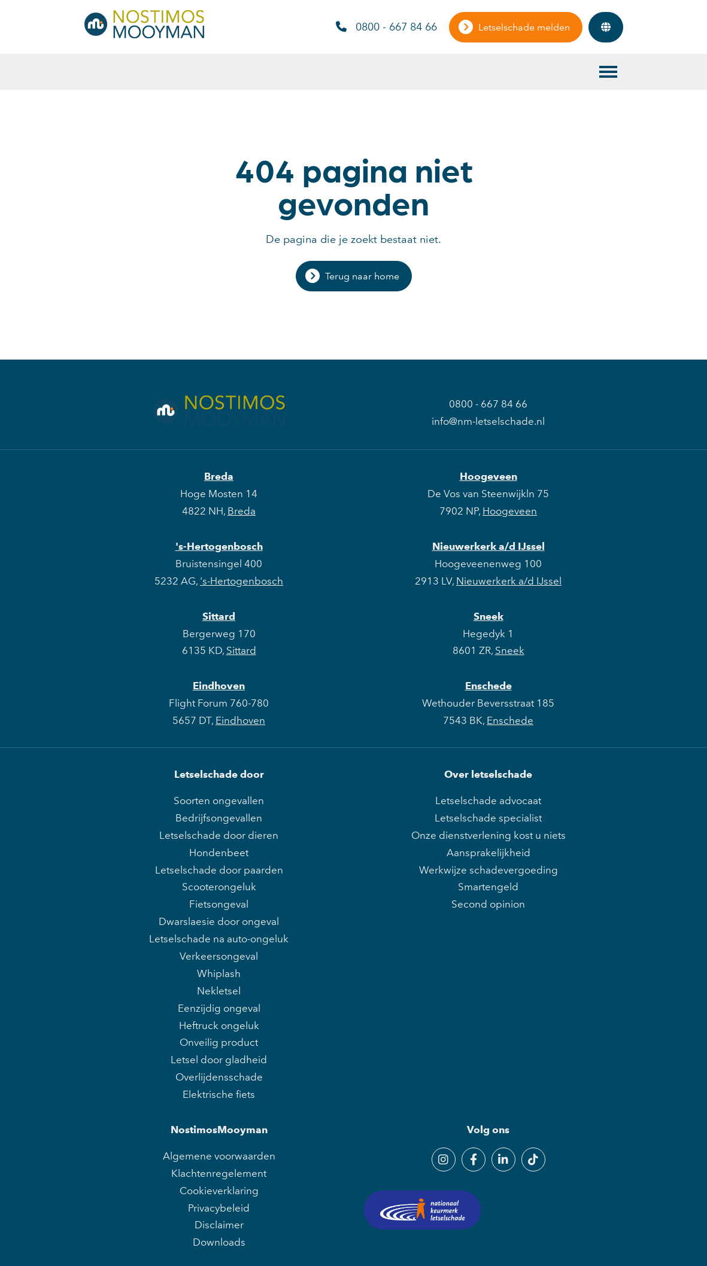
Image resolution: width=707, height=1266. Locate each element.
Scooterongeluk (219, 887)
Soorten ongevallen (219, 801)
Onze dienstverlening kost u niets (488, 835)
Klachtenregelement (218, 1173)
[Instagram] (444, 1159)
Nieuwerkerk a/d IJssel (488, 546)
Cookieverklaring (219, 1191)
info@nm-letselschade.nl (488, 421)
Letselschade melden (524, 27)
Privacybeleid (219, 1208)
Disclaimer (219, 1225)
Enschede (488, 686)
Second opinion (488, 904)
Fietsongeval (218, 904)
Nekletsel (219, 991)
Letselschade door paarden (219, 870)
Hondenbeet (218, 853)
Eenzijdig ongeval (219, 1008)
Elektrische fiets (219, 1094)
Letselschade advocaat (488, 801)
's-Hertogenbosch (219, 546)
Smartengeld (488, 887)
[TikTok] (533, 1159)
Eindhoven (219, 686)
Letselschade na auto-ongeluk (219, 939)
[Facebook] (474, 1159)
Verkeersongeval (219, 956)
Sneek (488, 616)
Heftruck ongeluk (219, 1025)
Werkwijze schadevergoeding (488, 870)
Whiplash (219, 973)
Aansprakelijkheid (488, 853)
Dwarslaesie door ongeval (219, 921)
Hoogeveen (488, 476)
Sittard (218, 616)
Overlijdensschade (219, 1077)
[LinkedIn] (503, 1159)
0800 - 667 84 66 (386, 27)
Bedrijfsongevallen (218, 818)
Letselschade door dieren (218, 835)
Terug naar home (362, 276)
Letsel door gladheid (219, 1060)
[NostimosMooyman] (144, 34)
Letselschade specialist (488, 818)
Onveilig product (219, 1042)
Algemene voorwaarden (219, 1156)
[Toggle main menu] (608, 72)
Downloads (219, 1242)
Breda (218, 476)
